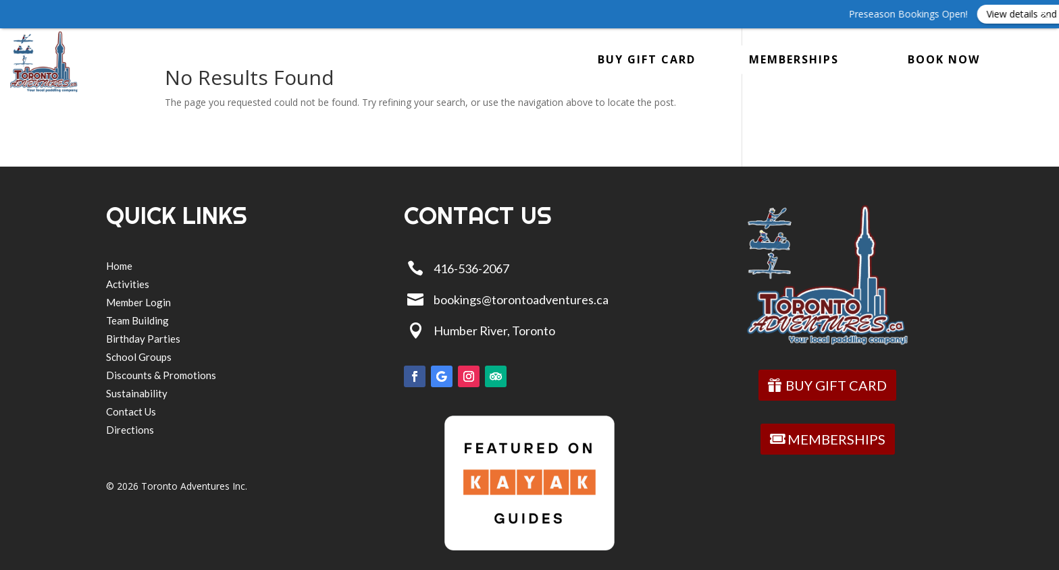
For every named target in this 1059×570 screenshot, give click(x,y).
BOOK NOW (944, 59)
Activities (184, 61)
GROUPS (275, 61)
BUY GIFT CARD (647, 59)
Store (354, 61)
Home (116, 61)
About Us (438, 61)
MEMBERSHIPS (794, 59)
